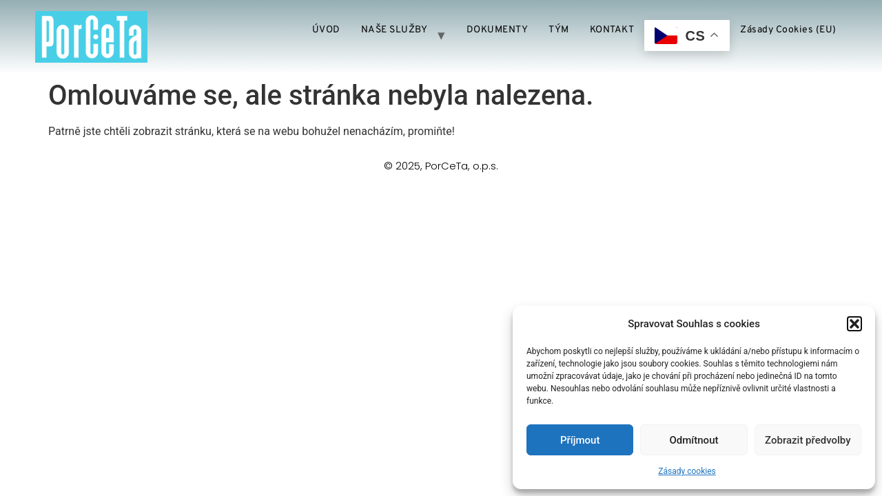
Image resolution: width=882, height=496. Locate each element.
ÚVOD (326, 30)
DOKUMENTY (497, 30)
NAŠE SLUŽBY (394, 30)
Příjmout (579, 440)
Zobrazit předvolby (808, 440)
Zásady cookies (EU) (788, 30)
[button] (854, 324)
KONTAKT (612, 30)
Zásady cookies (686, 471)
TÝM (558, 30)
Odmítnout (694, 440)
